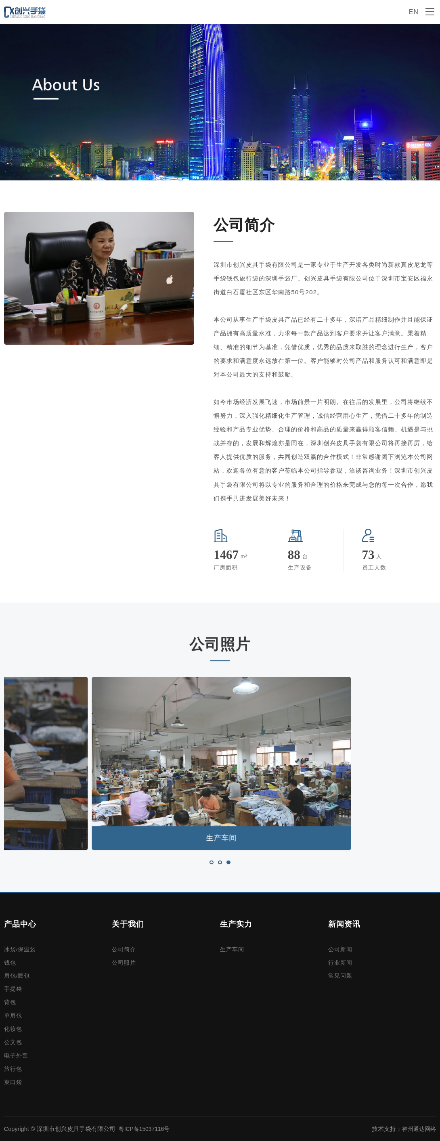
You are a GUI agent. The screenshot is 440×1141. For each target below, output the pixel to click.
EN (414, 12)
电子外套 (16, 1056)
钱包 (10, 963)
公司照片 (124, 963)
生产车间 (232, 949)
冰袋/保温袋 (20, 949)
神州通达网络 (418, 1129)
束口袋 (13, 1082)
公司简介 (124, 949)
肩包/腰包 (17, 976)
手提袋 (13, 989)
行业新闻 (340, 963)
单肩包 (13, 1016)
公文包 (13, 1042)
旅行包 (13, 1069)
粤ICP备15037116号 (146, 1129)
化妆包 (13, 1029)
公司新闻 (340, 949)
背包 (10, 1002)
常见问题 (340, 976)
